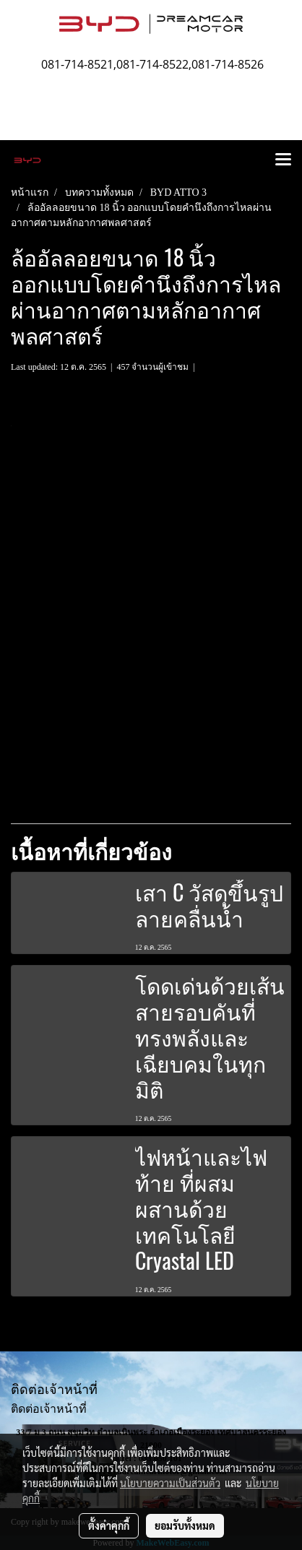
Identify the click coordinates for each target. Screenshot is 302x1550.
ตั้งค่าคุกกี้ (108, 1525)
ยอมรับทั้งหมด (185, 1525)
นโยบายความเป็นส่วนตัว (170, 1482)
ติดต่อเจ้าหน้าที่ (49, 1409)
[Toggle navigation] (283, 160)
